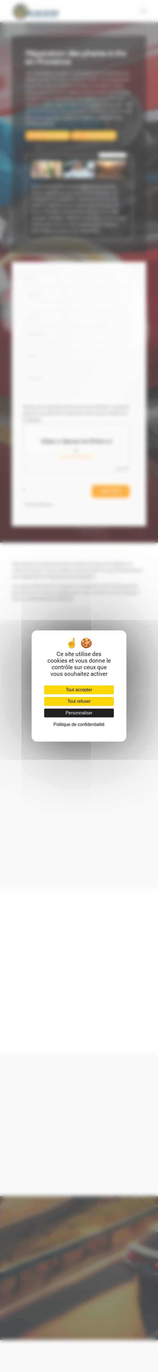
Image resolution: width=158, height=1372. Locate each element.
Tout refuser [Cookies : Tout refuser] (79, 701)
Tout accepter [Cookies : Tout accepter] (79, 689)
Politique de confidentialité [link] (79, 724)
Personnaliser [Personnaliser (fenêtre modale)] (79, 713)
